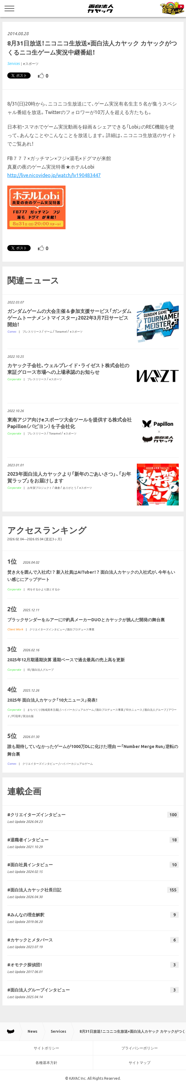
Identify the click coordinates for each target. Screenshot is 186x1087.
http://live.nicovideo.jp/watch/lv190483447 (54, 175)
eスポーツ (31, 63)
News (32, 1031)
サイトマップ (139, 1063)
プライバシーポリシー (139, 1048)
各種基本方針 (46, 1063)
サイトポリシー (46, 1048)
